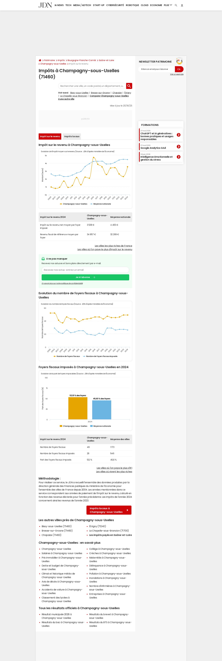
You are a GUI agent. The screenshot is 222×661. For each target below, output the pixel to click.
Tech (68, 5)
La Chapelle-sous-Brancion (73, 96)
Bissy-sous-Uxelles (79, 93)
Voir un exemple (177, 74)
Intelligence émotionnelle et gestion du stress (157, 157)
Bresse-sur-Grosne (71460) (57, 530)
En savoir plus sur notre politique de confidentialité (62, 283)
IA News (59, 5)
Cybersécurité (115, 5)
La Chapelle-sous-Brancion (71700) (109, 530)
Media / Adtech (82, 5)
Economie (156, 5)
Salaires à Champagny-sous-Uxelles (62, 553)
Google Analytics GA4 (153, 147)
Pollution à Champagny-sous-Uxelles (110, 573)
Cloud (145, 5)
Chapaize (117, 93)
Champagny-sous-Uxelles (53, 64)
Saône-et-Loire (106, 60)
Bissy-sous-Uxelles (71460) (57, 526)
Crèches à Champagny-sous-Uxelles (110, 553)
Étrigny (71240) (97, 526)
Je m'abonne (83, 277)
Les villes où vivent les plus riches (114, 471)
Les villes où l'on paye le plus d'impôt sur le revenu (104, 249)
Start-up (98, 5)
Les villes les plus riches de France (113, 246)
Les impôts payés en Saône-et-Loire (110, 535)
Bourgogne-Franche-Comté (82, 60)
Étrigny (127, 93)
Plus (168, 5)
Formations (150, 125)
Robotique (132, 5)
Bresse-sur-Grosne (100, 93)
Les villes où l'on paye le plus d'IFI (114, 468)
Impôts (61, 60)
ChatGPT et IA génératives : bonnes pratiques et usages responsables (157, 135)
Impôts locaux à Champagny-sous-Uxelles (109, 510)
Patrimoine (49, 60)
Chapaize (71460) (51, 535)
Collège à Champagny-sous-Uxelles (109, 549)
